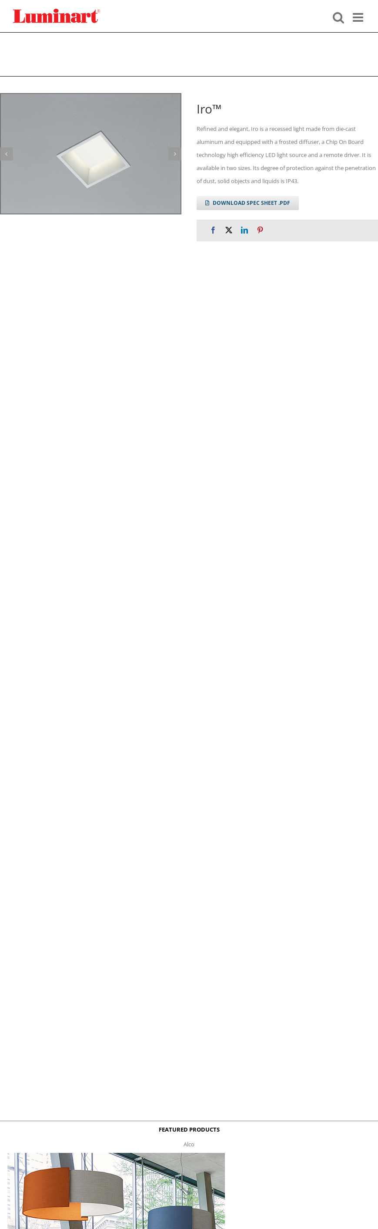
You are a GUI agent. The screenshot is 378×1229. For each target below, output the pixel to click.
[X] (229, 230)
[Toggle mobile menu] (359, 16)
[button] (174, 153)
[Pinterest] (260, 230)
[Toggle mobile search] (338, 16)
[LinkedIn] (244, 230)
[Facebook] (213, 230)
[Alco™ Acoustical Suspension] (116, 1155)
